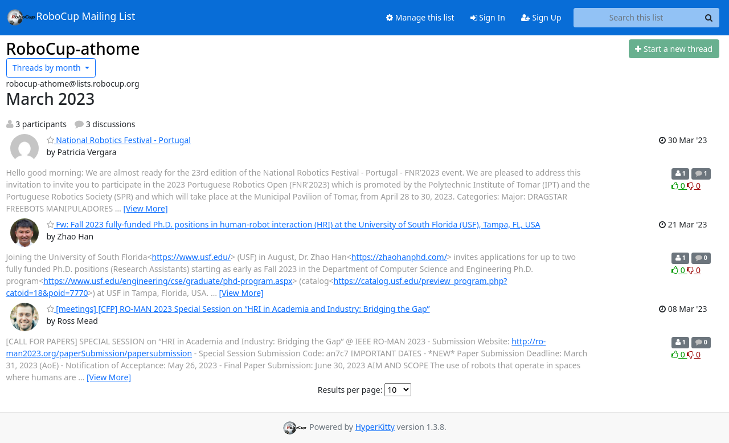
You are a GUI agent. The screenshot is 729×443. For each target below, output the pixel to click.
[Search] (709, 17)
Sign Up (541, 17)
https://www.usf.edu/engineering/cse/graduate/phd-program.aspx (167, 280)
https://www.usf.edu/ (191, 256)
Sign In (487, 17)
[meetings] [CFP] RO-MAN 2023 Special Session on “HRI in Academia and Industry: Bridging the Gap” (238, 308)
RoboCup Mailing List (71, 17)
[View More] (145, 208)
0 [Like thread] (679, 185)
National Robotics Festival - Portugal (119, 140)
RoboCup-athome (73, 48)
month (48, 67)
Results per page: (350, 389)
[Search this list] (636, 17)
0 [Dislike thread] (694, 185)
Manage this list (420, 17)
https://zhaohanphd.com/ (399, 256)
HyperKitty (375, 426)
